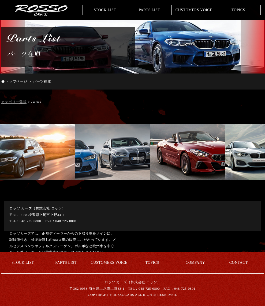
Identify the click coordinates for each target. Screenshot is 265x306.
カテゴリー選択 (14, 102)
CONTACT (238, 263)
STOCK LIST (105, 10)
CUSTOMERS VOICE (194, 10)
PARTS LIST (149, 10)
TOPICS (238, 10)
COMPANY (195, 263)
